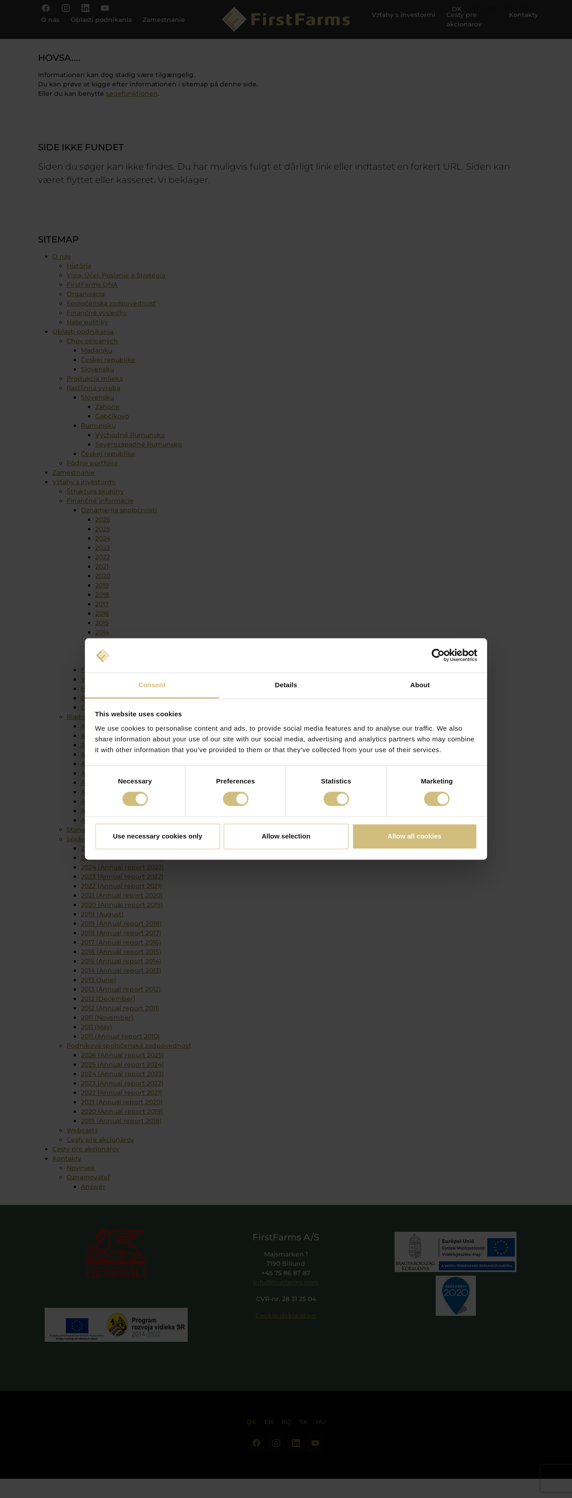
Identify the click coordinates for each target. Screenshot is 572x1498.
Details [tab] (286, 685)
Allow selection (285, 836)
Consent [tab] (152, 685)
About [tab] (420, 685)
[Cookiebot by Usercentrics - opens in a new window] (438, 655)
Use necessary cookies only (157, 836)
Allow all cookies (414, 836)
